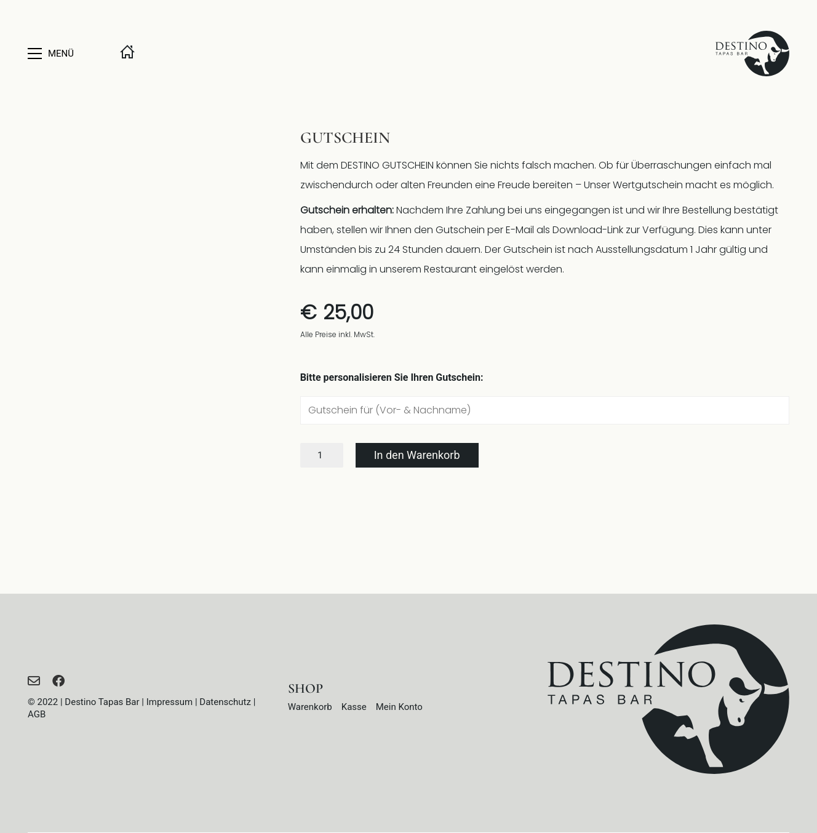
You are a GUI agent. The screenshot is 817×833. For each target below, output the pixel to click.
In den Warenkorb (417, 454)
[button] (65, 53)
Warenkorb (310, 706)
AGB (37, 714)
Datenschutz (225, 701)
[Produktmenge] (321, 455)
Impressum (169, 701)
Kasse (354, 706)
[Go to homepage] (752, 53)
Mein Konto (399, 706)
